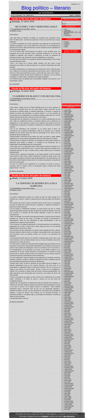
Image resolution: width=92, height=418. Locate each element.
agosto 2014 (67, 308)
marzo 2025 (67, 126)
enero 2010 (67, 382)
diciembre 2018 (68, 236)
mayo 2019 (67, 228)
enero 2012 (67, 348)
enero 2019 (67, 234)
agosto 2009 (67, 390)
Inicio (65, 29)
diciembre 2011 (68, 350)
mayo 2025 (67, 122)
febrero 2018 (67, 250)
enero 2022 (67, 182)
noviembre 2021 (68, 185)
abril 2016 (67, 281)
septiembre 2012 (69, 338)
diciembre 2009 (68, 383)
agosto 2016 (67, 278)
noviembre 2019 (68, 220)
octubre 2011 (68, 351)
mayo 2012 (67, 342)
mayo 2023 (67, 158)
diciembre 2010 (68, 366)
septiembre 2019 (69, 223)
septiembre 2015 (69, 290)
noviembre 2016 (68, 273)
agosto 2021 (67, 190)
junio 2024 (67, 138)
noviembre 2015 (68, 287)
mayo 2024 (67, 140)
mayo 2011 (67, 358)
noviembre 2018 (68, 238)
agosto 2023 (67, 154)
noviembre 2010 (68, 367)
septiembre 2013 (69, 322)
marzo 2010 (67, 378)
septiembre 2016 (69, 276)
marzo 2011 (67, 361)
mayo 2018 (67, 246)
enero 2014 (67, 316)
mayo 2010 (67, 375)
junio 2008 (67, 409)
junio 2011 (67, 356)
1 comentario (15, 84)
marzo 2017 (67, 266)
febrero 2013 (67, 330)
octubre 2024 (68, 134)
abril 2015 (67, 295)
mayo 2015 (67, 294)
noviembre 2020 (68, 204)
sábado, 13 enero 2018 (22, 178)
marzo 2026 (67, 110)
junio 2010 (67, 374)
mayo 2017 (67, 263)
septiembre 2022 (69, 170)
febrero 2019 (67, 233)
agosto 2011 (67, 354)
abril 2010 (67, 377)
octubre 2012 (68, 337)
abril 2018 (67, 247)
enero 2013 (67, 332)
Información (67, 35)
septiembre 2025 (69, 119)
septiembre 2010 (69, 370)
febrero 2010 (67, 380)
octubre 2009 (68, 386)
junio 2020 (67, 212)
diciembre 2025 (68, 114)
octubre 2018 (68, 239)
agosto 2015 (67, 292)
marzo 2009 (67, 396)
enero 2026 (67, 113)
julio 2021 (67, 191)
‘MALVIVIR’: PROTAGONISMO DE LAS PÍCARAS (72, 32)
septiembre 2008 (69, 406)
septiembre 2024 (69, 135)
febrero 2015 (67, 298)
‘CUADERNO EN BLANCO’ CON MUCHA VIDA (36, 96)
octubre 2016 (68, 274)
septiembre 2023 (69, 153)
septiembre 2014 (69, 306)
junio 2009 (67, 391)
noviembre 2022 (68, 167)
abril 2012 (67, 343)
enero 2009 (67, 399)
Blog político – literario (46, 8)
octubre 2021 (68, 186)
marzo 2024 (67, 143)
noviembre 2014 (68, 303)
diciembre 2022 (68, 166)
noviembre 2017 (68, 255)
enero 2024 (67, 146)
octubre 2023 (68, 151)
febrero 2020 (67, 215)
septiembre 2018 (69, 241)
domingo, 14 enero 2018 (23, 91)
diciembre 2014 (68, 302)
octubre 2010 (68, 369)
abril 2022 (67, 177)
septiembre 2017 (69, 258)
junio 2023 (67, 156)
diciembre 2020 (68, 202)
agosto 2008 (67, 407)
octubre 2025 (68, 118)
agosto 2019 (67, 225)
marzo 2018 (67, 249)
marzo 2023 (67, 161)
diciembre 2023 (68, 148)
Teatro (66, 46)
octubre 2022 (68, 169)
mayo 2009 (67, 393)
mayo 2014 (67, 310)
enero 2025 (67, 129)
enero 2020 (67, 217)
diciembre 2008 (68, 401)
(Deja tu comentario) (18, 171)
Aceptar (45, 416)
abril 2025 (67, 124)
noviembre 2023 (68, 150)
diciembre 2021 (68, 183)
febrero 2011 (67, 362)
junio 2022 (67, 174)
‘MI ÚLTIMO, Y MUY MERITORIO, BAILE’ (36, 26)
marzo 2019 (67, 231)
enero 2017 (67, 270)
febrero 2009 (67, 398)
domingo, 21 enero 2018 (23, 21)
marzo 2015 (67, 297)
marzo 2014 (67, 313)
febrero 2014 (67, 314)
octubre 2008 (68, 404)
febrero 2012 (67, 346)
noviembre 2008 (68, 402)
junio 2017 (67, 262)
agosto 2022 (67, 172)
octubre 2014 (68, 305)
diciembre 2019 (68, 218)
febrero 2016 (67, 282)
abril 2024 (67, 142)
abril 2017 (67, 265)
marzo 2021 (67, 198)
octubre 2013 (68, 321)
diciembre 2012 (68, 334)
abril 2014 (67, 311)
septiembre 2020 (69, 207)
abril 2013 (67, 327)
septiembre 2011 (69, 353)
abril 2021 (67, 196)
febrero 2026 (67, 111)
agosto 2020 (67, 209)
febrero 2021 (67, 199)
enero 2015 (67, 300)
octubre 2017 (68, 257)
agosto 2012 (67, 340)
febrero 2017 (67, 268)
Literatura (67, 43)
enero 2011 (67, 364)
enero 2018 (67, 252)
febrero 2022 (67, 180)
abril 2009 (67, 394)
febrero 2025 (67, 127)
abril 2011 (67, 359)
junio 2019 (67, 226)
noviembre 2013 (68, 319)
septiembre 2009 (69, 388)
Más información (69, 416)
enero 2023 (67, 164)
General (19, 31)
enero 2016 (67, 284)
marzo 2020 (67, 214)
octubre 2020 (68, 206)
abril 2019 (67, 230)
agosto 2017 (67, 260)
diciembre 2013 (68, 318)
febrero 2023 (67, 162)
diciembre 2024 (68, 130)
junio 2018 (67, 244)
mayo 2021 (67, 194)
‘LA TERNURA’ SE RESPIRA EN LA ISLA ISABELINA (36, 184)
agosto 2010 (67, 372)
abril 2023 (67, 159)
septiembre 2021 (69, 188)
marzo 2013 (67, 329)
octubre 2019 (68, 222)
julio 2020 (67, 210)
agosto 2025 (67, 121)
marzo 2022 (67, 178)
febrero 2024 (67, 145)
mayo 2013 (67, 326)
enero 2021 (67, 201)
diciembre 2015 (68, 286)
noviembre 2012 (68, 335)
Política (66, 45)
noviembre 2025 (68, 116)
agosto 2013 (67, 324)
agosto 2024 (67, 137)
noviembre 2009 (68, 385)
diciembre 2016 (68, 271)
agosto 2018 (67, 242)
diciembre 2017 (68, 254)
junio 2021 (67, 193)
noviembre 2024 (68, 132)
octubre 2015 (68, 289)
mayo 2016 (67, 279)
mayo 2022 (67, 175)
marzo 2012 (67, 345)
